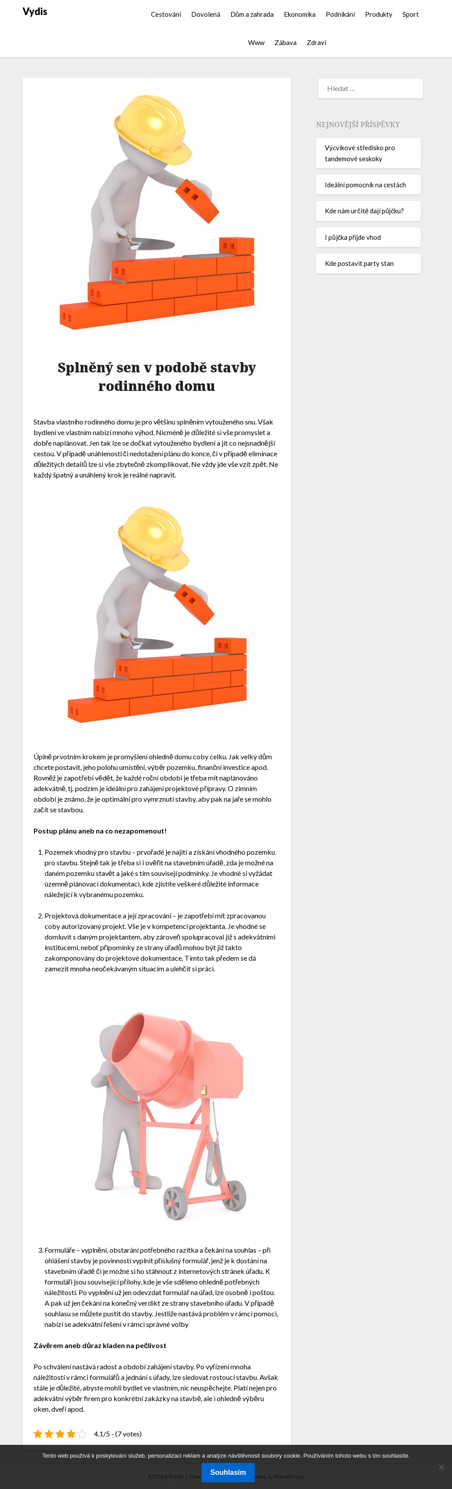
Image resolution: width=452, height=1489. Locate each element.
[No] (441, 1466)
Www (256, 42)
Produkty (378, 14)
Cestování (166, 14)
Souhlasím (228, 1472)
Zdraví (316, 42)
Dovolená (205, 14)
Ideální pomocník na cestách (365, 185)
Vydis (35, 11)
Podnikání (340, 14)
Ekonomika (300, 14)
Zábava (286, 42)
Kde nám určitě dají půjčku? (364, 211)
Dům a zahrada (252, 14)
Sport (411, 14)
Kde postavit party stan (359, 263)
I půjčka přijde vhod (353, 237)
